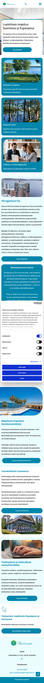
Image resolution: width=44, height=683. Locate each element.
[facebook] (21, 659)
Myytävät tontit (9, 125)
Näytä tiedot (34, 361)
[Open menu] (40, 3)
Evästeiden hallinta (22, 679)
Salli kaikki (22, 367)
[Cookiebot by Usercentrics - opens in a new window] (33, 303)
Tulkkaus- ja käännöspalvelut (15, 165)
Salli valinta (22, 373)
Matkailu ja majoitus (11, 85)
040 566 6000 (22, 670)
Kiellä (22, 378)
